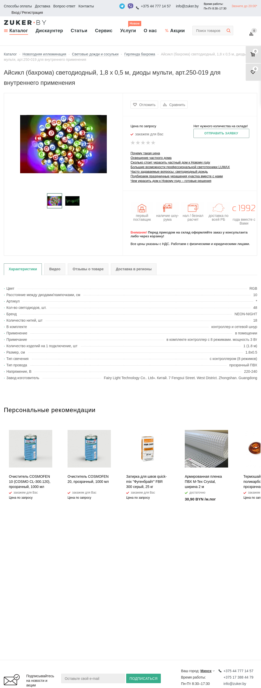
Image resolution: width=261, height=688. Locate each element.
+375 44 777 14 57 (156, 6)
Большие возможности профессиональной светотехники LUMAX (180, 167)
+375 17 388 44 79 (238, 677)
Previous (245, 414)
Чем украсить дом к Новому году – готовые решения (170, 181)
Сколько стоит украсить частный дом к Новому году (170, 162)
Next (253, 414)
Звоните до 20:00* (244, 6)
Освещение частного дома (151, 158)
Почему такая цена (145, 153)
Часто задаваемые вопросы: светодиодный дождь (169, 171)
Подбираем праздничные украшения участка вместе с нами (176, 176)
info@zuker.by (187, 6)
